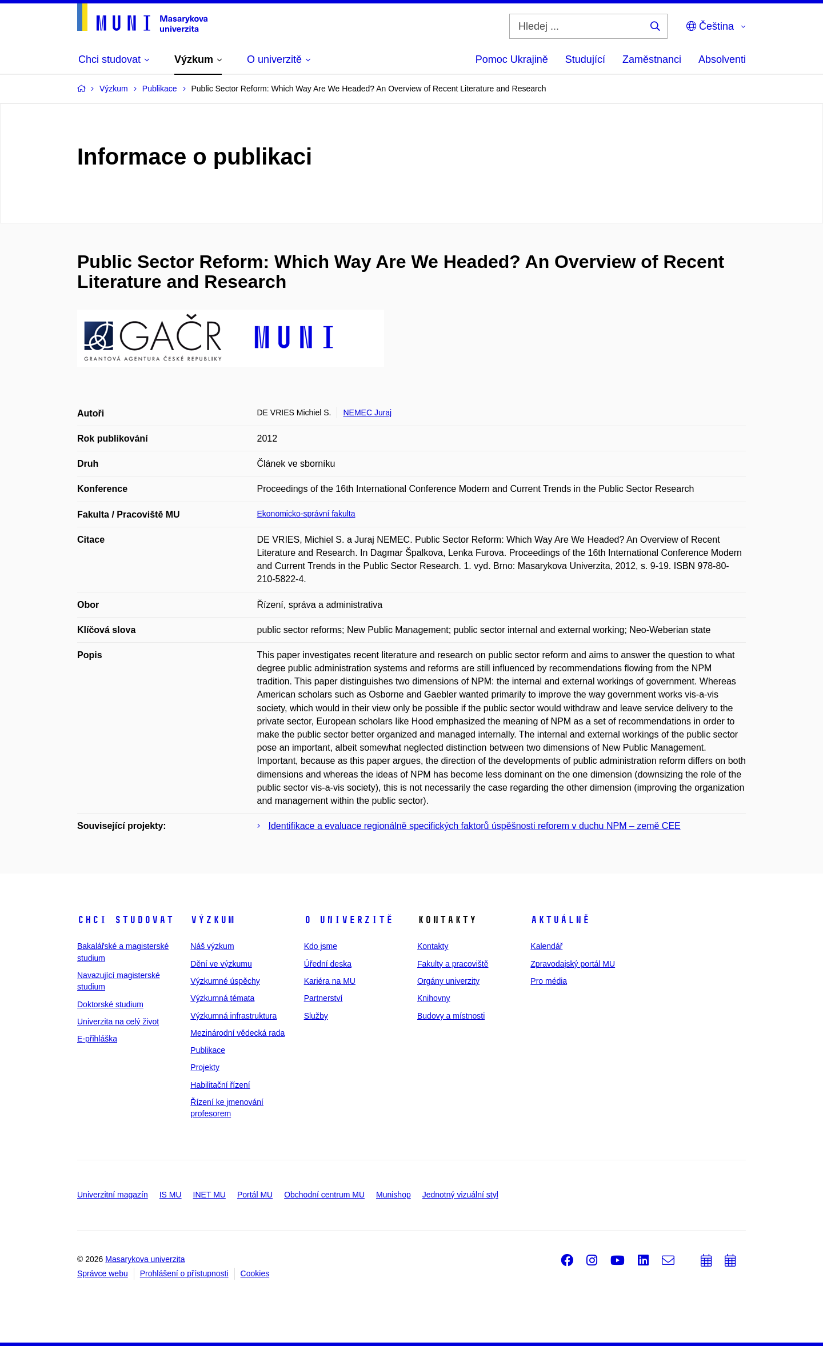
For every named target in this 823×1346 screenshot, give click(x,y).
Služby (316, 1015)
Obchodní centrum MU (324, 1194)
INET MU (209, 1194)
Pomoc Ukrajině (512, 59)
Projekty (204, 1067)
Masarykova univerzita (145, 1259)
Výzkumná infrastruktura (233, 1015)
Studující (585, 59)
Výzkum (212, 920)
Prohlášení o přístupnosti (184, 1273)
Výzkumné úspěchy (224, 981)
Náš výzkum (212, 946)
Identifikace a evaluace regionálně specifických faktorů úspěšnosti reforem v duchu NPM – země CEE (475, 826)
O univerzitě (348, 920)
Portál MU (255, 1194)
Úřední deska (327, 963)
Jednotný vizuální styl (460, 1194)
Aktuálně (560, 920)
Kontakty (432, 946)
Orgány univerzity (448, 981)
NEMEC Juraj (367, 412)
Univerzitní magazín (112, 1194)
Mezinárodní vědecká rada (237, 1032)
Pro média (548, 981)
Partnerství (323, 998)
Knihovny (433, 998)
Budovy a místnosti (451, 1015)
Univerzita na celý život (118, 1021)
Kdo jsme (320, 946)
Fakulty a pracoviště (453, 963)
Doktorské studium (110, 1004)
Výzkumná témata (222, 998)
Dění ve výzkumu (220, 963)
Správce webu (102, 1273)
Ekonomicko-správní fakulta (306, 513)
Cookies (255, 1273)
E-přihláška (97, 1038)
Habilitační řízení (220, 1084)
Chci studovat (125, 920)
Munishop (393, 1194)
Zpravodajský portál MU (572, 963)
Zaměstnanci (651, 59)
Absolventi (722, 59)
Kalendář (546, 946)
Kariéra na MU (329, 981)
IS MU (170, 1194)
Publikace (207, 1050)
